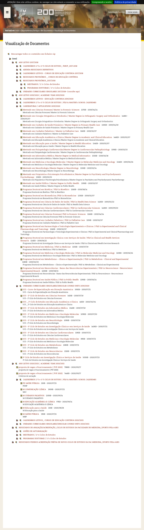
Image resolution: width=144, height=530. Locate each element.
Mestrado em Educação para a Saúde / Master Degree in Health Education (57, 143)
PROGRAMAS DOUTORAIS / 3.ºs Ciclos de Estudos (48, 87)
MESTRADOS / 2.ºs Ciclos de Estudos (43, 84)
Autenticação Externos (116, 12)
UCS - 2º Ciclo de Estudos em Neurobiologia (42, 320)
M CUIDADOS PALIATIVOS (33, 395)
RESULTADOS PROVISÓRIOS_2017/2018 (39, 80)
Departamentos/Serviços (30, 30)
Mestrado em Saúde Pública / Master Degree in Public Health (51, 183)
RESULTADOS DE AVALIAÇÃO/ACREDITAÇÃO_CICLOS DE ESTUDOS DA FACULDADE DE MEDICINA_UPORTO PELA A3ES (68, 427)
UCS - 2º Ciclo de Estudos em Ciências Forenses (44, 295)
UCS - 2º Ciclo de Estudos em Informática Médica (45, 308)
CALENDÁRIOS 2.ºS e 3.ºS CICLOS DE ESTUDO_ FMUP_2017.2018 (50, 66)
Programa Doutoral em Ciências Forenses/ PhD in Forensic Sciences (54, 214)
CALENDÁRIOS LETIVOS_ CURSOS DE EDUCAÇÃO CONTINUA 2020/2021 (53, 420)
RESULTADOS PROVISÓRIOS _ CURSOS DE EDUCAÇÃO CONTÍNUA (50, 76)
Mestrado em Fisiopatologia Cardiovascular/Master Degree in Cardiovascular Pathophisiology (66, 149)
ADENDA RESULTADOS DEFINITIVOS (38, 69)
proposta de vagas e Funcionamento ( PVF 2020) (41, 367)
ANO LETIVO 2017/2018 (28, 62)
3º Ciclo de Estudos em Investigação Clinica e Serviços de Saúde (52, 357)
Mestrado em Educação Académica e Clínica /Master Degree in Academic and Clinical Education (67, 137)
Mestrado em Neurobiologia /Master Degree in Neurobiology (51, 168)
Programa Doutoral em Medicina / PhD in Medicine (47, 246)
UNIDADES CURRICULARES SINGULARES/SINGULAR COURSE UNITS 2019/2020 (56, 285)
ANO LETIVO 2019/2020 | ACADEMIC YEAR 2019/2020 (41, 95)
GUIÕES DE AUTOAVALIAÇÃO (35, 431)
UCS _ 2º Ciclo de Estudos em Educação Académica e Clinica (50, 301)
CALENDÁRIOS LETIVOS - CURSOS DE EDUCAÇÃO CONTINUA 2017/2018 (53, 73)
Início (17, 30)
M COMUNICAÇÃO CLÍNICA (34, 389)
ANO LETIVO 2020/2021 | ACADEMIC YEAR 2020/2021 (41, 363)
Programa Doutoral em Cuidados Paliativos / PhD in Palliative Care (54, 220)
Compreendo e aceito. (102, 2)
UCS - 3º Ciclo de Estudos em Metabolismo (42, 345)
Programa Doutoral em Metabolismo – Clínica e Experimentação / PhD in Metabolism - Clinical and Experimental (75, 259)
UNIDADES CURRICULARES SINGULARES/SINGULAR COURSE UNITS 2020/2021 (56, 423)
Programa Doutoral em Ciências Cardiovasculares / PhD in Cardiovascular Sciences (61, 208)
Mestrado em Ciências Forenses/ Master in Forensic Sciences (51, 109)
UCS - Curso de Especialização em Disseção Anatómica (48, 289)
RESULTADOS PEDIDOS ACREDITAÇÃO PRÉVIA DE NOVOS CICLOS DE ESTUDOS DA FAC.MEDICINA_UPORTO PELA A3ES (69, 442)
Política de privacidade (125, 2)
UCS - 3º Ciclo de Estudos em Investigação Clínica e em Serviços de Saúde (56, 326)
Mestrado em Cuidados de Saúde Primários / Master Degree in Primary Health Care (61, 124)
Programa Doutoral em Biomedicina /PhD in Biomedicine (49, 195)
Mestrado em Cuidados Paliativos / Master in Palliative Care (51, 131)
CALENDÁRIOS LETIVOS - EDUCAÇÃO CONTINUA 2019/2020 (48, 98)
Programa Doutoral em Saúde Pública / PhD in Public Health (51, 279)
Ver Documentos (47, 30)
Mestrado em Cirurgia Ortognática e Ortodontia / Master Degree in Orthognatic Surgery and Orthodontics (71, 115)
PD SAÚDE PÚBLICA (31, 383)
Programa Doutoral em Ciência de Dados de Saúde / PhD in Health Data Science (59, 201)
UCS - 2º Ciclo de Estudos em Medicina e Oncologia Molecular (51, 314)
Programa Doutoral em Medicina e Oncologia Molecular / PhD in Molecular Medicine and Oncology (69, 253)
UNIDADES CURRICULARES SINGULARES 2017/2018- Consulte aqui (51, 91)
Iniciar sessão (133, 12)
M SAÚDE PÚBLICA (31, 414)
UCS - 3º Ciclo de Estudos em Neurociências (43, 351)
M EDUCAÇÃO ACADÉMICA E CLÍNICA (39, 401)
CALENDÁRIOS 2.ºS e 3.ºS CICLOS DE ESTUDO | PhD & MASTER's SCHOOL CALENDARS (59, 102)
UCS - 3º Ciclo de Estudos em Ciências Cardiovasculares (48, 332)
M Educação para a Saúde (35, 407)
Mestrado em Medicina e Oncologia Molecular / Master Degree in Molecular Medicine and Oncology (69, 161)
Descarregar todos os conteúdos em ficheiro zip (33, 53)
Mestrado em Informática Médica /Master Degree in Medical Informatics (56, 155)
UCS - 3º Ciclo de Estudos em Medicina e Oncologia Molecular (51, 338)
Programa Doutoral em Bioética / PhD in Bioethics (46, 189)
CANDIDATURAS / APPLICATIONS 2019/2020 (41, 106)
